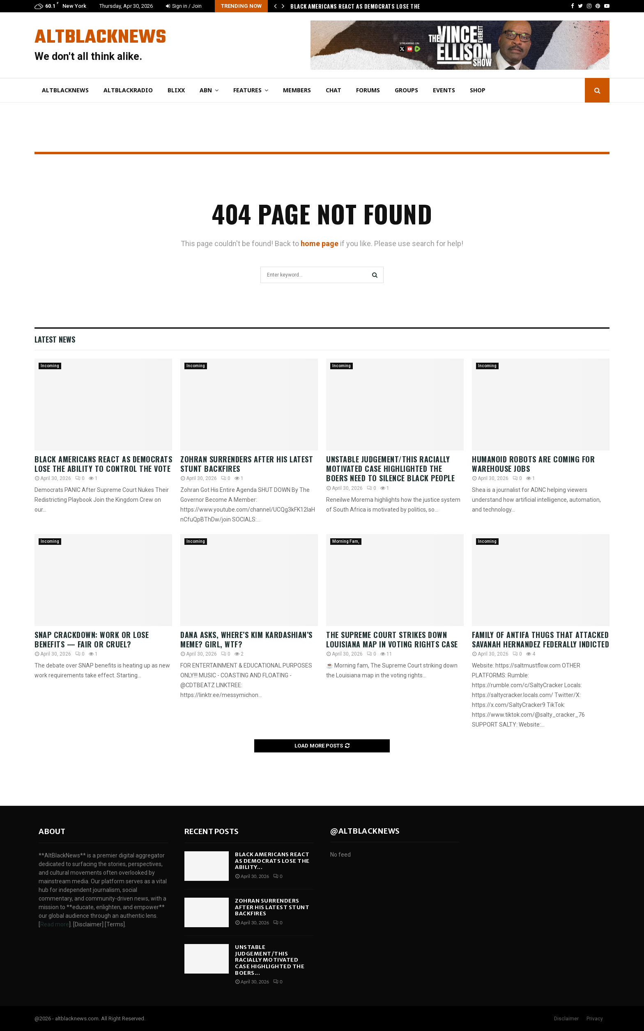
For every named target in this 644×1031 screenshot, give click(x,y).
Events (444, 90)
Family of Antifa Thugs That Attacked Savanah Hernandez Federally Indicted (540, 639)
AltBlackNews (100, 37)
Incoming (50, 365)
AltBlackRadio (128, 90)
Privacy (594, 1019)
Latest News (54, 339)
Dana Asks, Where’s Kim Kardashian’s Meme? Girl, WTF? (246, 639)
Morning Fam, (345, 541)
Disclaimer (566, 1019)
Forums (368, 90)
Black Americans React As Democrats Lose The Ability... (272, 861)
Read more (54, 924)
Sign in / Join (184, 6)
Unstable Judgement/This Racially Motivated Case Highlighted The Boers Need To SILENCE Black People (390, 469)
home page (319, 243)
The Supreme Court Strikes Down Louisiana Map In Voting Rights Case (392, 639)
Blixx (176, 90)
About (52, 831)
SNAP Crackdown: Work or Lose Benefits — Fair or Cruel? (91, 639)
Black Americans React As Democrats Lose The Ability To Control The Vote (103, 464)
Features (247, 90)
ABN (206, 90)
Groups (406, 90)
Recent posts (211, 831)
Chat (333, 90)
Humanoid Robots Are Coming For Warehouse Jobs (533, 464)
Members (297, 90)
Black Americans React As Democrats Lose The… (357, 6)
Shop (477, 90)
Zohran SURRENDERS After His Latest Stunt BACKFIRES (246, 464)
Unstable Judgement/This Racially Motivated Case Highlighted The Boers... (269, 960)
